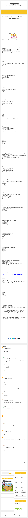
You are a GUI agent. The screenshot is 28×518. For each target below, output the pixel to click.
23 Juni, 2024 (7, 437)
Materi (16, 10)
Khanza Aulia (8, 358)
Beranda (15, 343)
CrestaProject (8, 515)
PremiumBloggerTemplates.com (20, 515)
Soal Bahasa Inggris (23, 492)
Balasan (5, 384)
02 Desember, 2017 (9, 348)
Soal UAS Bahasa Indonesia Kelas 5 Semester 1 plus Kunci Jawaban (14, 17)
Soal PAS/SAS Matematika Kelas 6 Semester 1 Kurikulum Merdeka (7, 481)
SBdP (15, 490)
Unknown (5, 348)
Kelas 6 (16, 485)
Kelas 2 (16, 482)
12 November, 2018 (9, 378)
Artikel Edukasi (20, 10)
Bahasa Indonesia (23, 475)
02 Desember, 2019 (9, 416)
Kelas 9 (22, 487)
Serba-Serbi (16, 492)
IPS (15, 480)
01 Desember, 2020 (11, 365)
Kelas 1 (22, 480)
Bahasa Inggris (6, 10)
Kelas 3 (22, 482)
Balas (4, 382)
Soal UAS (16, 495)
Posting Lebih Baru (3, 343)
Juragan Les (14, 3)
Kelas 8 (16, 487)
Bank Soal (22, 477)
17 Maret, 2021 (9, 431)
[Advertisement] (14, 26)
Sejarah (22, 490)
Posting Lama (25, 343)
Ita (4, 437)
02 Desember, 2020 (14, 371)
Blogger (15, 514)
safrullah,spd (6, 400)
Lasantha (15, 515)
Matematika (11, 10)
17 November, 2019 (10, 400)
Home (2, 10)
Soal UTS (22, 495)
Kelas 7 (22, 485)
